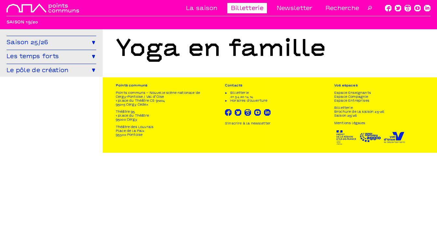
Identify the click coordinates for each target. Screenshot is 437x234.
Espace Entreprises (351, 182)
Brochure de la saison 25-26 (359, 193)
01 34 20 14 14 (242, 178)
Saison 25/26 (345, 197)
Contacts (233, 166)
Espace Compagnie (351, 178)
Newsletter (294, 8)
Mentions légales (349, 204)
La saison (202, 8)
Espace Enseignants (352, 174)
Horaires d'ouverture (248, 182)
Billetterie (247, 8)
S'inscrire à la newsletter (248, 204)
